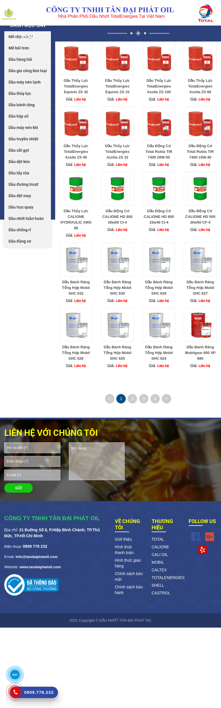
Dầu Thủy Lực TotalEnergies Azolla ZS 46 (76, 151)
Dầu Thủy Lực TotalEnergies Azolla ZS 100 (158, 86)
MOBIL (158, 562)
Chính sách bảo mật (129, 576)
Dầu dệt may (20, 195)
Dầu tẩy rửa (19, 173)
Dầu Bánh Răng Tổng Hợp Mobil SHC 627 (200, 287)
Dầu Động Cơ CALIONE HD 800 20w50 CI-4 (117, 216)
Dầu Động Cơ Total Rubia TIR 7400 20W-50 (158, 151)
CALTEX (159, 570)
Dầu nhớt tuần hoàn (26, 218)
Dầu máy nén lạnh (25, 82)
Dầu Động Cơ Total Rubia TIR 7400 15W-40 (200, 151)
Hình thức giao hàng (128, 563)
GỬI (18, 488)
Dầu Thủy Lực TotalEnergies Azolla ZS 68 (200, 86)
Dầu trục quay (21, 207)
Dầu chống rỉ (20, 230)
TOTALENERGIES (166, 577)
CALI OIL (160, 554)
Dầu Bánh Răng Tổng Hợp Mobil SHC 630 (117, 287)
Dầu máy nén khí (23, 127)
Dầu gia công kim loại (28, 70)
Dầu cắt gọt (19, 150)
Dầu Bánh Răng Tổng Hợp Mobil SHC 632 (76, 287)
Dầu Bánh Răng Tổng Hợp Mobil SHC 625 (117, 353)
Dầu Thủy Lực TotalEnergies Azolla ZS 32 (117, 151)
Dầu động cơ (20, 241)
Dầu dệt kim (19, 161)
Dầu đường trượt (23, 184)
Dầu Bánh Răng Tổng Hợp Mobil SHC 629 (159, 287)
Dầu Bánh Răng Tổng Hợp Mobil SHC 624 (159, 353)
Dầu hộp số (18, 116)
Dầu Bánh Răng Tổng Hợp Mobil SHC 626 (76, 353)
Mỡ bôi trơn (19, 48)
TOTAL (158, 539)
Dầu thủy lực (20, 93)
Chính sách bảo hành (129, 590)
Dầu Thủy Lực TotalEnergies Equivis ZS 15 (117, 86)
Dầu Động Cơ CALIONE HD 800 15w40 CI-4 (159, 216)
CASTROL (161, 593)
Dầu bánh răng (22, 105)
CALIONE (160, 547)
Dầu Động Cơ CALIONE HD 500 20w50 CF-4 (200, 216)
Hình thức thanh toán (124, 550)
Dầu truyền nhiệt (23, 139)
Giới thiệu (123, 539)
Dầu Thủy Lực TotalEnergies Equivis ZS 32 (76, 86)
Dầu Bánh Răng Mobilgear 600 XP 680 (200, 353)
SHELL (158, 585)
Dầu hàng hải (20, 59)
